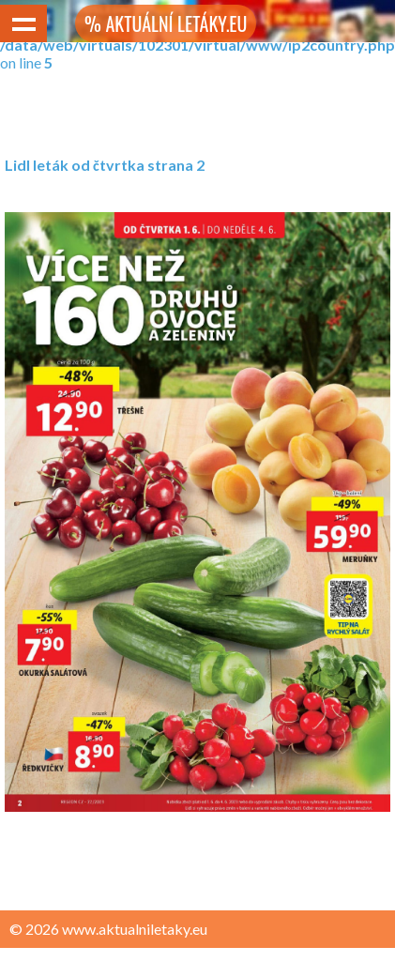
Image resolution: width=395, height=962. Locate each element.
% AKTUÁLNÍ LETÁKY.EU (165, 23)
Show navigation (23, 23)
